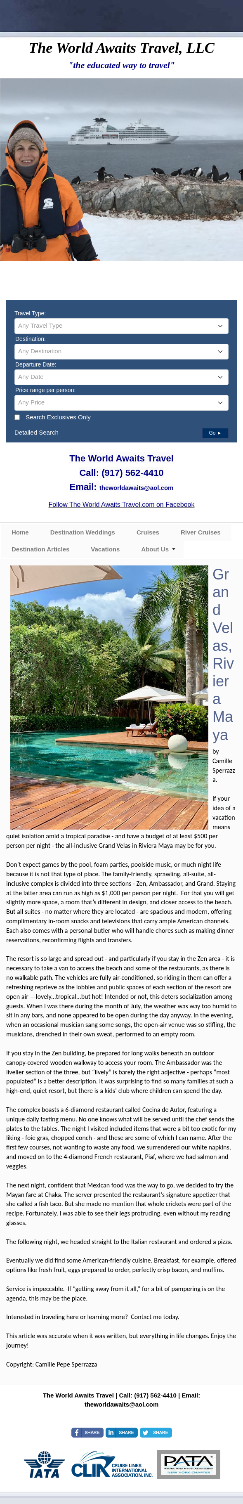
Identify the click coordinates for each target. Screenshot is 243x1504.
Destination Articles (40, 549)
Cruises (148, 532)
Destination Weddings (82, 532)
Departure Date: (36, 364)
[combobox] (121, 326)
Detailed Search (36, 432)
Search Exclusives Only (58, 417)
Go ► (215, 433)
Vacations (105, 549)
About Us (155, 549)
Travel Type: (30, 313)
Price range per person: (45, 390)
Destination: (30, 339)
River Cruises (201, 532)
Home (20, 532)
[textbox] (121, 326)
